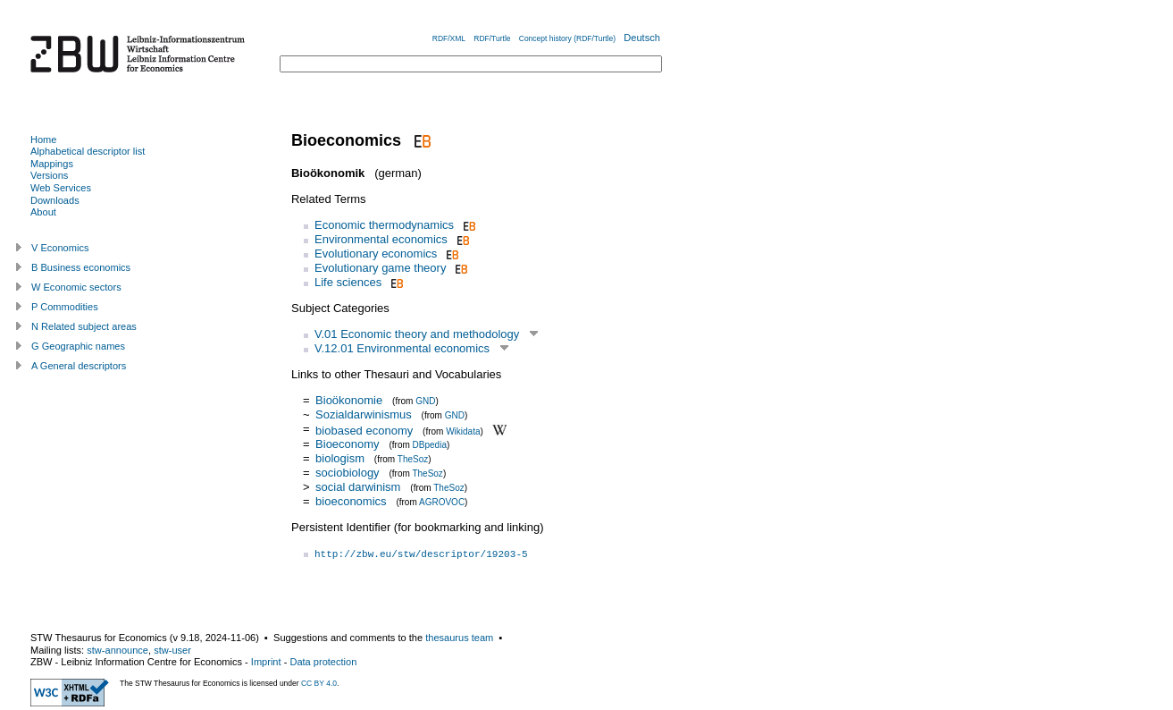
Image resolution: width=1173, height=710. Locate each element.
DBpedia (430, 445)
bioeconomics (351, 501)
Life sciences (347, 282)
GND (425, 401)
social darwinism (357, 487)
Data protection (322, 661)
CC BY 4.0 (319, 683)
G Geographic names (78, 346)
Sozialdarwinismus (363, 414)
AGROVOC (442, 502)
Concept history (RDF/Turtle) (567, 38)
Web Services (60, 187)
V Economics (59, 247)
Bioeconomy (347, 444)
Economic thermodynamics (384, 225)
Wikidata (463, 430)
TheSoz (413, 459)
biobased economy (364, 429)
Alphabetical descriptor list (87, 151)
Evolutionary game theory (380, 268)
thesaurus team (459, 637)
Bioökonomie (348, 400)
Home (43, 139)
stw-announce (117, 650)
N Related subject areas (84, 326)
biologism (339, 458)
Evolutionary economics (375, 253)
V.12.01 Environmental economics (402, 348)
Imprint (266, 661)
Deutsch (642, 37)
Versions (49, 175)
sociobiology (347, 472)
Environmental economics (381, 239)
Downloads (55, 200)
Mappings (51, 163)
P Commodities (64, 306)
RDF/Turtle (491, 38)
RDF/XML (448, 38)
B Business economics (80, 267)
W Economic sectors (76, 287)
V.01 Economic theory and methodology (416, 334)
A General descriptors (78, 365)
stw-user (172, 650)
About (43, 212)
